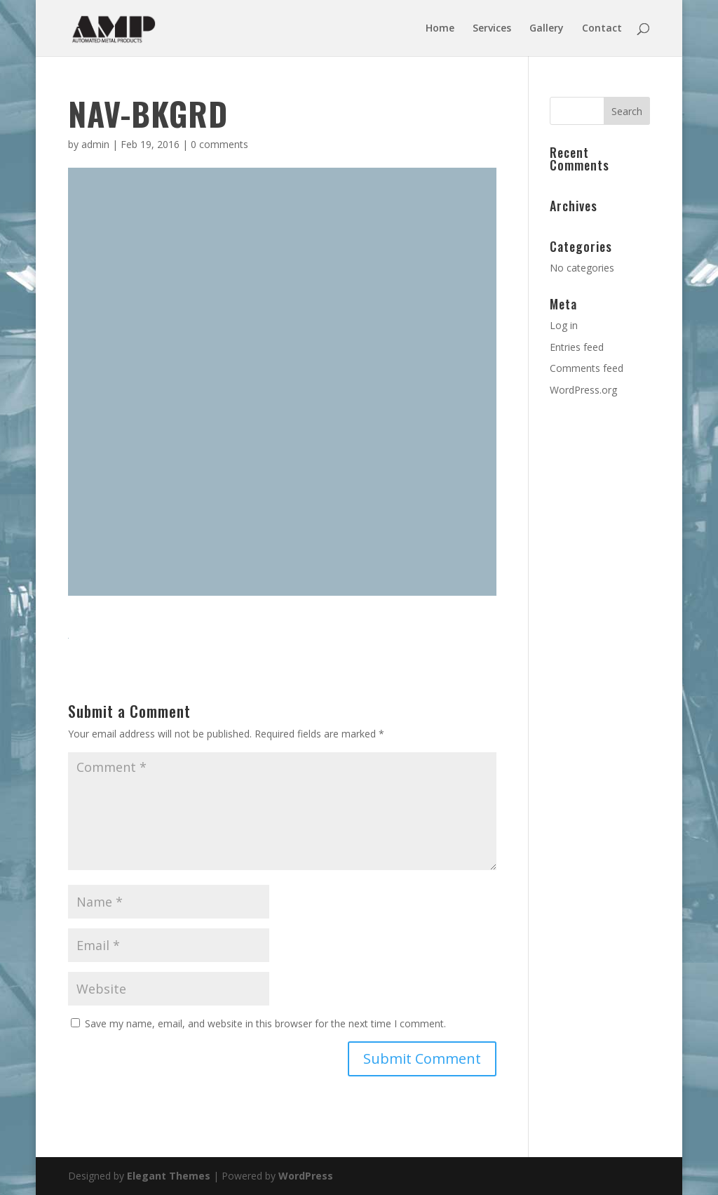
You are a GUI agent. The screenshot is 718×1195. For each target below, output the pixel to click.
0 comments (219, 144)
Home (440, 28)
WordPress (305, 1175)
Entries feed (577, 347)
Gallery (546, 28)
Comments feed (586, 368)
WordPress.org (583, 389)
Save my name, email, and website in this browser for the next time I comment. (265, 1023)
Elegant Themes (168, 1175)
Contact (602, 28)
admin (95, 144)
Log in (564, 325)
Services (492, 28)
